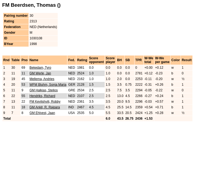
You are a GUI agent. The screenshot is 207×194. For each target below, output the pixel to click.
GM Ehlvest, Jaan (42, 113)
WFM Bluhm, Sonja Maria (47, 84)
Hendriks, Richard (42, 96)
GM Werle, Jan (40, 73)
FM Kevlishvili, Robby (44, 101)
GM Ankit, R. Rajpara (44, 107)
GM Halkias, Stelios (43, 90)
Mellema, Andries (41, 79)
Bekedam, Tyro (40, 68)
